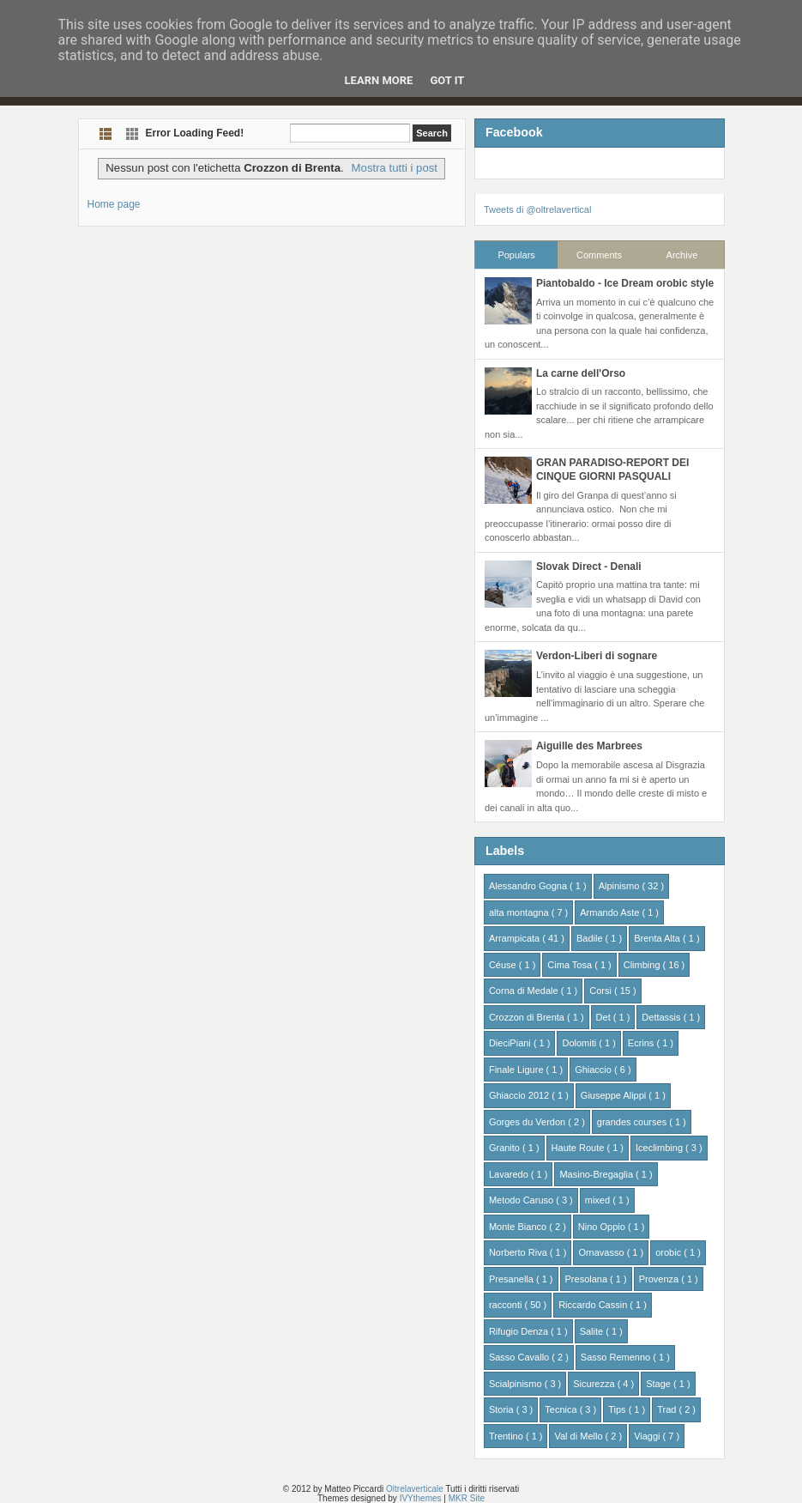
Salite (593, 1331)
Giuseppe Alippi (615, 1095)
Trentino (507, 1436)
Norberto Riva (519, 1252)
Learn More (379, 80)
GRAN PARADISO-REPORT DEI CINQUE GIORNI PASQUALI (612, 469)
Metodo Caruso (522, 1200)
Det (604, 1017)
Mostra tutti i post (394, 167)
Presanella (512, 1279)
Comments (599, 255)
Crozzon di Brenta (528, 1017)
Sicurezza (595, 1384)
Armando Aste (611, 912)
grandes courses (633, 1122)
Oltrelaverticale (415, 1489)
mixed (598, 1200)
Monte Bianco (519, 1226)
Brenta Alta (658, 938)
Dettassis (662, 1017)
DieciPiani (511, 1043)
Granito (505, 1147)
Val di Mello (579, 1436)
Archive (682, 255)
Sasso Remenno (617, 1357)
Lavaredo (510, 1174)
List (106, 133)
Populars (515, 255)
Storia (502, 1409)
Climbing (643, 965)
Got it (447, 80)
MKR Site (467, 1498)
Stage (659, 1384)
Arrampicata (515, 938)
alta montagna (520, 912)
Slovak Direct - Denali (589, 567)
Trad (667, 1409)
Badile (591, 938)
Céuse (504, 965)
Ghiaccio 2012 (520, 1095)
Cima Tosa (570, 965)
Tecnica (562, 1409)
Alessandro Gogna (529, 886)
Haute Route (579, 1147)
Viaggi (648, 1436)
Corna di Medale (525, 990)
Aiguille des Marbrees (589, 746)
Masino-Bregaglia (597, 1174)
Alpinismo (620, 886)
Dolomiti (580, 1043)
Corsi (601, 990)
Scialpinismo (517, 1384)
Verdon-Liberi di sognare (596, 656)
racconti (507, 1305)
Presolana (588, 1279)
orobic (669, 1252)
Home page (114, 204)
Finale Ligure (517, 1069)
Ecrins (642, 1043)
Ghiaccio (594, 1069)
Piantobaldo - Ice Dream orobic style (625, 283)
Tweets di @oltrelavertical (538, 209)
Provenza (660, 1279)
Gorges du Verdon (528, 1122)
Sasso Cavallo (520, 1357)
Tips (618, 1409)
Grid (132, 133)
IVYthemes (422, 1498)
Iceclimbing (660, 1147)
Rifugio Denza (520, 1331)
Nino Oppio (603, 1226)
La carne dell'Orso (580, 373)
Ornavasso (602, 1252)
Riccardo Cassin (594, 1305)
